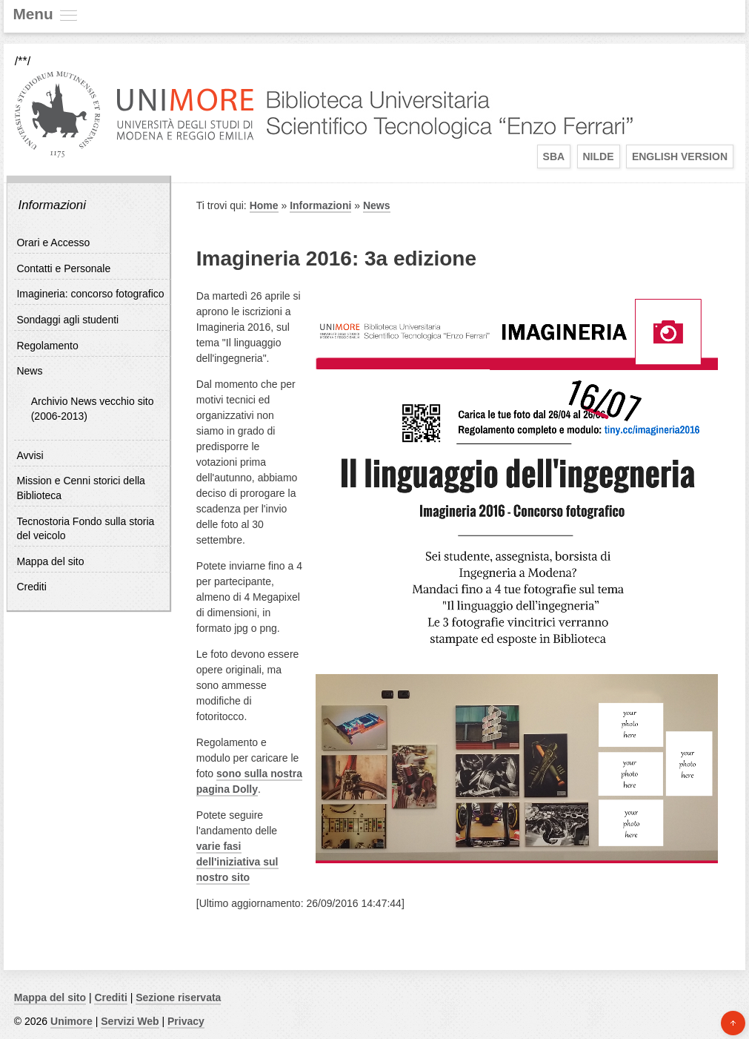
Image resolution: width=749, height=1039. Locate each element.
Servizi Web (130, 1021)
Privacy (185, 1021)
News (29, 371)
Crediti (31, 587)
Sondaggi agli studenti (67, 320)
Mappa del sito (50, 561)
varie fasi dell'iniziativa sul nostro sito (237, 861)
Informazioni (51, 205)
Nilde (598, 156)
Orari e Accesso (53, 242)
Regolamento (47, 346)
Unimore (71, 1021)
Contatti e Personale (63, 268)
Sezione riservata (178, 997)
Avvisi (29, 455)
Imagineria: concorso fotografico (90, 294)
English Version (680, 156)
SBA (554, 156)
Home (264, 205)
